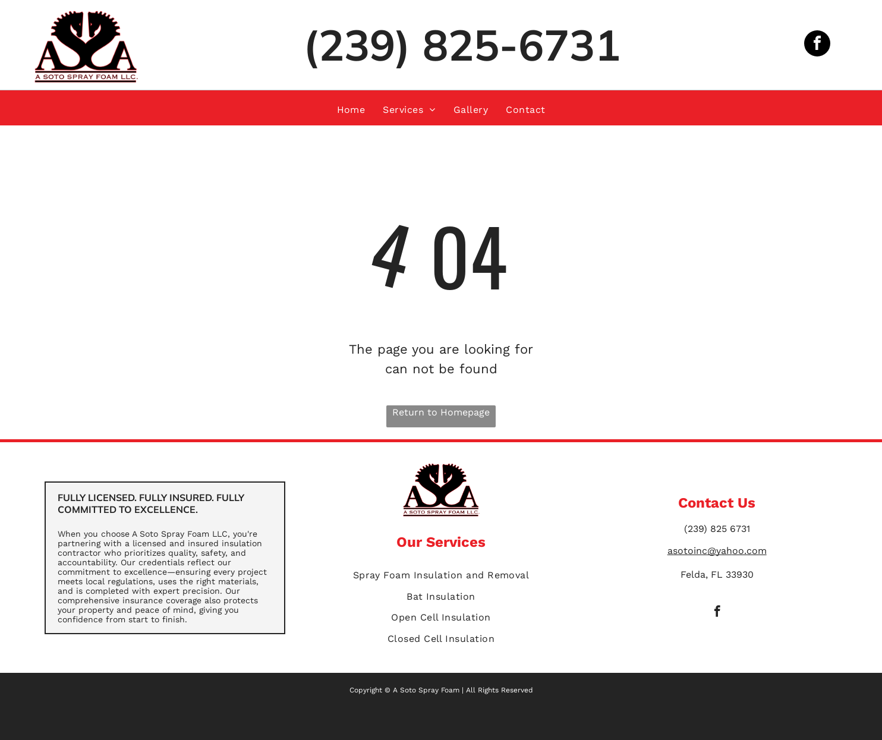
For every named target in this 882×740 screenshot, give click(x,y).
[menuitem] (351, 109)
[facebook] (817, 44)
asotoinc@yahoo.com (717, 550)
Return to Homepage (441, 412)
